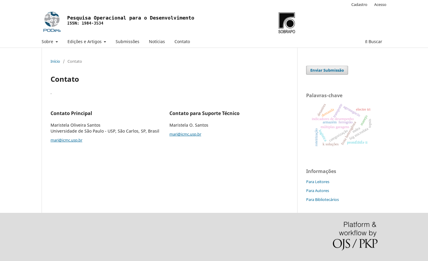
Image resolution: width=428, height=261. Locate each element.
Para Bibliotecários (322, 199)
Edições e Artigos (85, 41)
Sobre (48, 41)
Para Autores (317, 190)
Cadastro (359, 4)
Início (55, 61)
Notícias (157, 41)
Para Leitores (317, 181)
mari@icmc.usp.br (66, 140)
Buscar (373, 41)
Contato (182, 41)
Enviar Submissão (327, 70)
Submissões (127, 41)
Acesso (380, 4)
